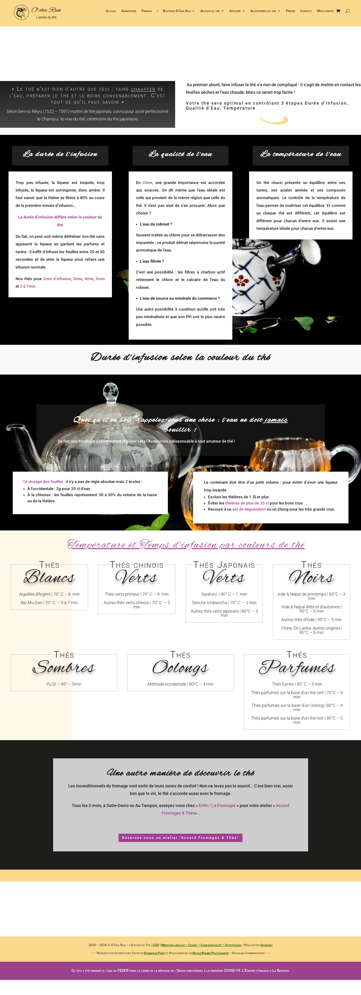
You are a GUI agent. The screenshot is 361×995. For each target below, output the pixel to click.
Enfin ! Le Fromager (217, 805)
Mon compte (325, 11)
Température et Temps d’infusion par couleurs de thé (186, 545)
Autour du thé (210, 11)
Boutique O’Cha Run (177, 11)
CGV (156, 945)
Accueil (111, 11)
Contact (306, 11)
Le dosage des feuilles (43, 481)
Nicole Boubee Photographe (210, 953)
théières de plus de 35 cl (247, 503)
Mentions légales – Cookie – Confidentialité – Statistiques (201, 945)
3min (77, 278)
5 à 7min (27, 286)
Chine (147, 182)
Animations (128, 11)
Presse (290, 11)
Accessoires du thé (263, 11)
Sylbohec (266, 945)
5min (100, 278)
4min (89, 278)
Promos (146, 11)
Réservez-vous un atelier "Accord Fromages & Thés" (180, 838)
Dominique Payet (154, 953)
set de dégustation (249, 509)
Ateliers (235, 11)
